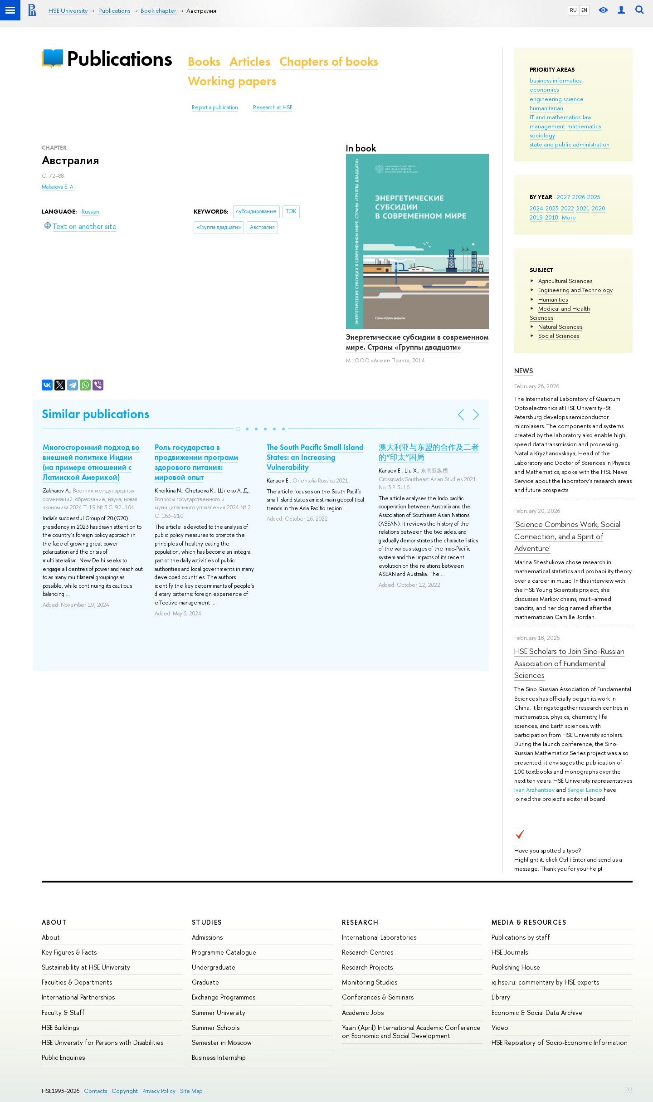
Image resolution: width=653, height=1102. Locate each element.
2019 (536, 217)
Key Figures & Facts (69, 952)
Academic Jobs (363, 1012)
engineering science (557, 99)
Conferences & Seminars (378, 997)
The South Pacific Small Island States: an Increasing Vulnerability (315, 457)
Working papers (232, 81)
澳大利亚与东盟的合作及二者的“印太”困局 (429, 452)
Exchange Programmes (223, 997)
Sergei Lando (584, 789)
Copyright (125, 1091)
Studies (207, 922)
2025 (593, 197)
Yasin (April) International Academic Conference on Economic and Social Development (411, 1031)
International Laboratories (379, 937)
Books (204, 61)
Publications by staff (521, 937)
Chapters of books (328, 61)
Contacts (95, 1091)
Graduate (205, 982)
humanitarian (546, 108)
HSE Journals (510, 952)
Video (500, 1027)
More (569, 217)
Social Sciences (558, 336)
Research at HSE (272, 107)
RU (573, 10)
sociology (542, 135)
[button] (238, 429)
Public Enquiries (63, 1057)
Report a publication (215, 107)
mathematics (584, 126)
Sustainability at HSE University (86, 967)
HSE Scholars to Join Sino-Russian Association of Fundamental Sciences (569, 663)
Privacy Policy (158, 1091)
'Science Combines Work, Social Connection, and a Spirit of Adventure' (567, 536)
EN (584, 10)
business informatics (555, 80)
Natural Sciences (560, 326)
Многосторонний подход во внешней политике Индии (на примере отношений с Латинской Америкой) (91, 462)
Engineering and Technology (575, 290)
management (547, 126)
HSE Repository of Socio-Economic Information (560, 1042)
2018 (551, 217)
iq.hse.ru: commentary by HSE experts (545, 982)
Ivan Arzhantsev (534, 789)
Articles (249, 61)
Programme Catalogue (224, 952)
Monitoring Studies (369, 982)
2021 (583, 208)
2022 (567, 208)
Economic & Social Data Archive (537, 1012)
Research (360, 922)
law (587, 117)
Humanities (553, 299)
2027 (563, 197)
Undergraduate (213, 967)
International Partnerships (78, 997)
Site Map (191, 1091)
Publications (119, 58)
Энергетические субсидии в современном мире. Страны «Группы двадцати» (417, 342)
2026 (578, 197)
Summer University (218, 1012)
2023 (552, 208)
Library (501, 997)
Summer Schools (215, 1027)
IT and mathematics (555, 117)
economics (544, 89)
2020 (598, 208)
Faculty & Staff (63, 1012)
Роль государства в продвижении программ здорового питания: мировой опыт (196, 462)
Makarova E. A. (58, 186)
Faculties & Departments (77, 982)
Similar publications (95, 414)
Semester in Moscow (222, 1042)
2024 (536, 208)
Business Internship (219, 1057)
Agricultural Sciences (565, 281)
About (54, 922)
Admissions (207, 937)
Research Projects (367, 967)
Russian (90, 211)
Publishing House (516, 967)
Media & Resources (529, 922)
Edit (628, 1089)
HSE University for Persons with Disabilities (102, 1042)
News (523, 370)
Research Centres (367, 952)
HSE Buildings (60, 1027)
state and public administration (569, 144)
